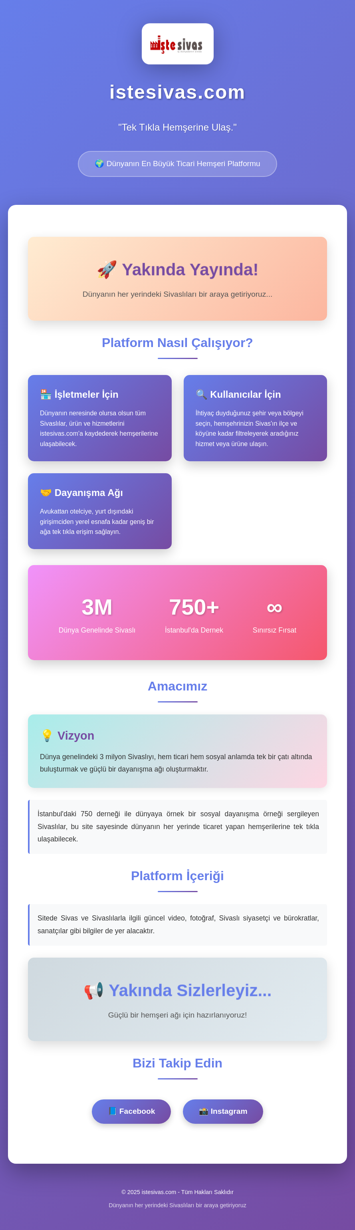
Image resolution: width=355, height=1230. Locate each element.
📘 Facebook (131, 1111)
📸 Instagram (223, 1111)
